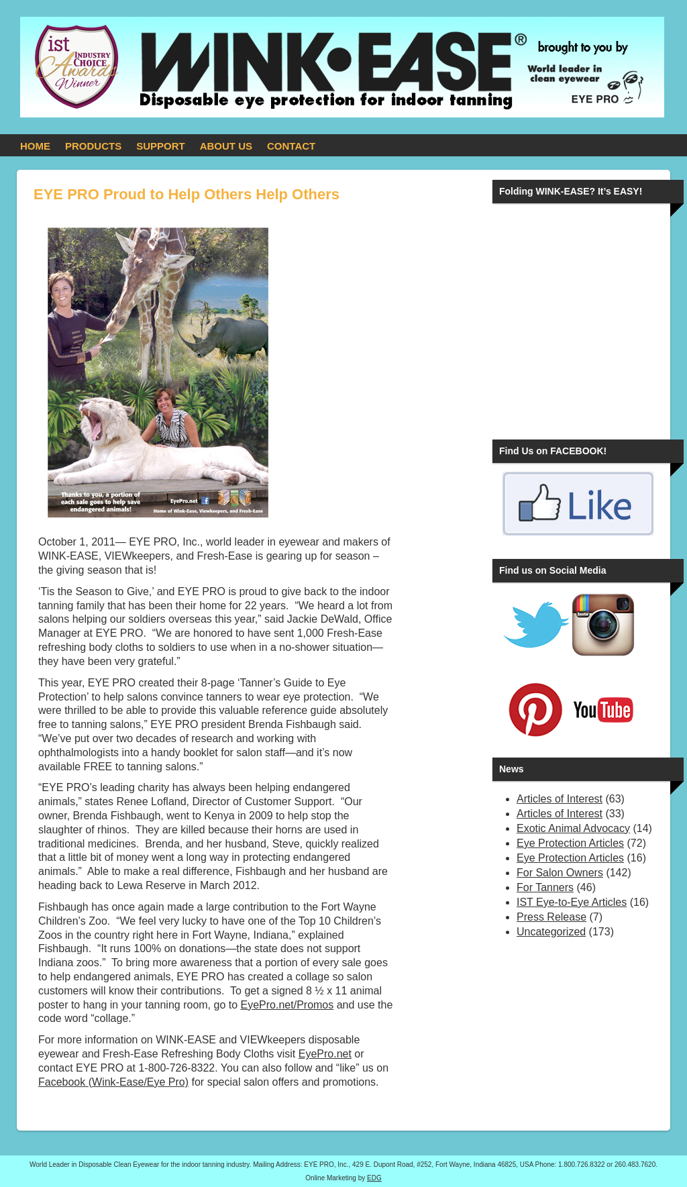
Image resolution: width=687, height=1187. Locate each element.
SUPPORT (160, 146)
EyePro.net (325, 1054)
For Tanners (545, 887)
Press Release (551, 917)
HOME (35, 146)
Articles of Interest (559, 799)
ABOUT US (226, 146)
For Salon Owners (560, 872)
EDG (374, 1178)
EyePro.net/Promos (287, 1005)
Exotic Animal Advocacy (573, 828)
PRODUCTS (93, 146)
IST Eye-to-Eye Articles (572, 902)
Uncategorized (551, 931)
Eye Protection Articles (570, 843)
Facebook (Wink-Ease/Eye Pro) (113, 1082)
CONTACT (291, 146)
